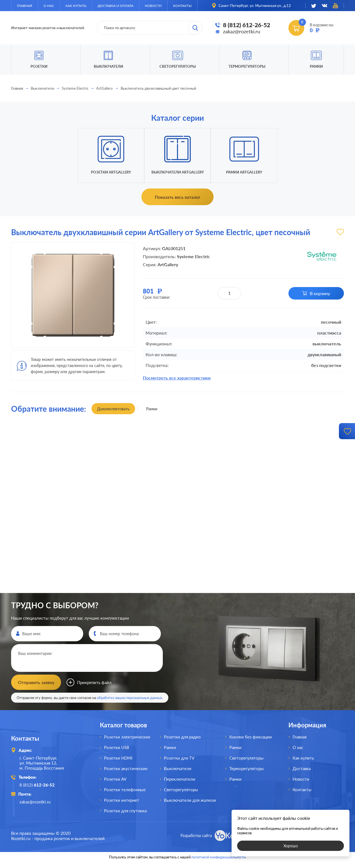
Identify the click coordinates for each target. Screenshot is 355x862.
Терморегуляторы (247, 66)
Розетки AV (115, 778)
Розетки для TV (179, 757)
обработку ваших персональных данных (129, 697)
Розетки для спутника (125, 810)
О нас (49, 6)
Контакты (182, 6)
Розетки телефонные (125, 789)
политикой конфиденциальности (218, 857)
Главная (24, 6)
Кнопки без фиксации (250, 736)
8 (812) (37, 784)
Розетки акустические (126, 768)
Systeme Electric (75, 88)
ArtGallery (104, 88)
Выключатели (42, 88)
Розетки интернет (121, 800)
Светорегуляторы (177, 66)
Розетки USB (116, 747)
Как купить (75, 6)
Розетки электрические (127, 736)
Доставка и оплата (115, 6)
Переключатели (179, 778)
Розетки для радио (182, 736)
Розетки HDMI (118, 757)
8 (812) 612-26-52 (246, 24)
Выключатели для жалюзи (190, 800)
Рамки (316, 66)
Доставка (302, 768)
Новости (153, 6)
